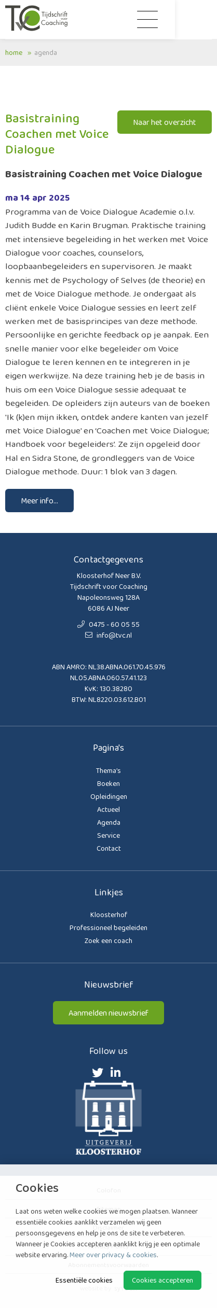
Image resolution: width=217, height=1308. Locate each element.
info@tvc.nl (108, 635)
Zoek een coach (108, 940)
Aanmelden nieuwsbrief (108, 1013)
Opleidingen (108, 796)
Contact (109, 848)
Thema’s (108, 770)
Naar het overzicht (164, 122)
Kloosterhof (108, 914)
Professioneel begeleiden (108, 927)
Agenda (45, 52)
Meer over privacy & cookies (113, 1254)
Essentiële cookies (84, 1280)
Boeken (108, 783)
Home (13, 52)
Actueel (108, 809)
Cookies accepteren (162, 1280)
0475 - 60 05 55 (108, 624)
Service (108, 835)
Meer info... (39, 501)
